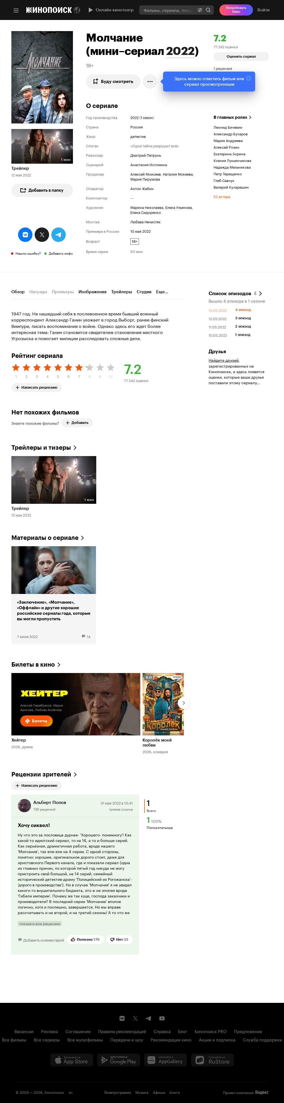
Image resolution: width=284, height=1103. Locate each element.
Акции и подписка (217, 1039)
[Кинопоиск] (49, 10)
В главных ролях (230, 117)
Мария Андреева (228, 140)
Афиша (159, 1092)
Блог (182, 1031)
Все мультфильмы (85, 1039)
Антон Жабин (142, 188)
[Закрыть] (248, 78)
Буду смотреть (112, 81)
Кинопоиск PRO (211, 1031)
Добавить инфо (61, 252)
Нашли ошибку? (28, 252)
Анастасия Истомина (148, 164)
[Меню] (16, 10)
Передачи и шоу (126, 1039)
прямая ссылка (121, 808)
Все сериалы (47, 1039)
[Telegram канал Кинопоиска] (148, 1018)
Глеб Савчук (224, 180)
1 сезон (147, 117)
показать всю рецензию (39, 923)
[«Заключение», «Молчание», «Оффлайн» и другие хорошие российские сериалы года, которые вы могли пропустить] (53, 595)
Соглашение (78, 1031)
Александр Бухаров (231, 133)
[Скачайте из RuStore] (212, 1060)
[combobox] (166, 9)
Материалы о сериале (44, 538)
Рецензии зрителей (41, 774)
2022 (180, 51)
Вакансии (24, 1031)
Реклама (49, 1031)
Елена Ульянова (178, 207)
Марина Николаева (146, 207)
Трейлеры (121, 291)
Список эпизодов (233, 293)
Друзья (217, 351)
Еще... (162, 291)
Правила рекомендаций (122, 1031)
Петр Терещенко (228, 173)
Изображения (92, 291)
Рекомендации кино (171, 1039)
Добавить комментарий (43, 939)
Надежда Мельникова (232, 167)
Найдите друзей (224, 360)
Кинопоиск (54, 1092)
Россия (136, 126)
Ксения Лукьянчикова (232, 160)
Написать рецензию (38, 386)
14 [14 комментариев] (88, 636)
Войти (263, 9)
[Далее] (184, 703)
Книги (174, 1092)
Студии (144, 291)
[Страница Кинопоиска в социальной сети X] (135, 1018)
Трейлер (20, 168)
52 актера (222, 196)
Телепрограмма (117, 1092)
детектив (138, 136)
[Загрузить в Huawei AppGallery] (165, 1060)
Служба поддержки (262, 1039)
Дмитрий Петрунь (145, 155)
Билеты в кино (33, 664)
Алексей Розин (226, 147)
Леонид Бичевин (228, 127)
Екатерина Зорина (229, 153)
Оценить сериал (241, 56)
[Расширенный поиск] (200, 9)
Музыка (141, 1092)
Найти (208, 10)
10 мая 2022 (140, 231)
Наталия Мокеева (178, 173)
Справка (162, 1031)
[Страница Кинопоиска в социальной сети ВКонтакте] (122, 1018)
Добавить (76, 423)
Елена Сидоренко (145, 212)
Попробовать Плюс (236, 10)
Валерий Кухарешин (231, 186)
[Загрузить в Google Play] (118, 1060)
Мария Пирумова (145, 178)
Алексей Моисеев (145, 173)
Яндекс (261, 1092)
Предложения (248, 1031)
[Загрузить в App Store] (71, 1060)
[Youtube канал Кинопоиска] (162, 1018)
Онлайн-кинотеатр (110, 10)
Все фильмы (14, 1039)
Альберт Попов (49, 802)
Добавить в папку (42, 190)
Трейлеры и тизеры (41, 447)
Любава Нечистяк (145, 221)
